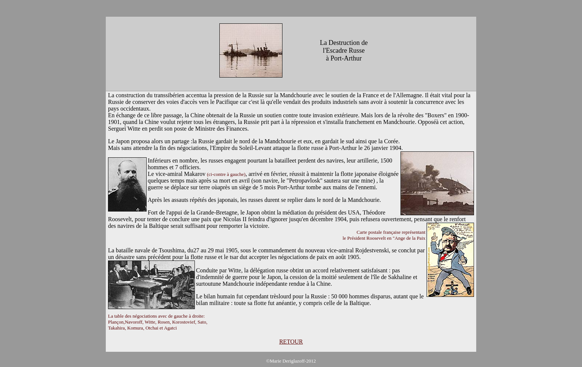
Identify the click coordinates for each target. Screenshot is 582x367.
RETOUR (291, 341)
